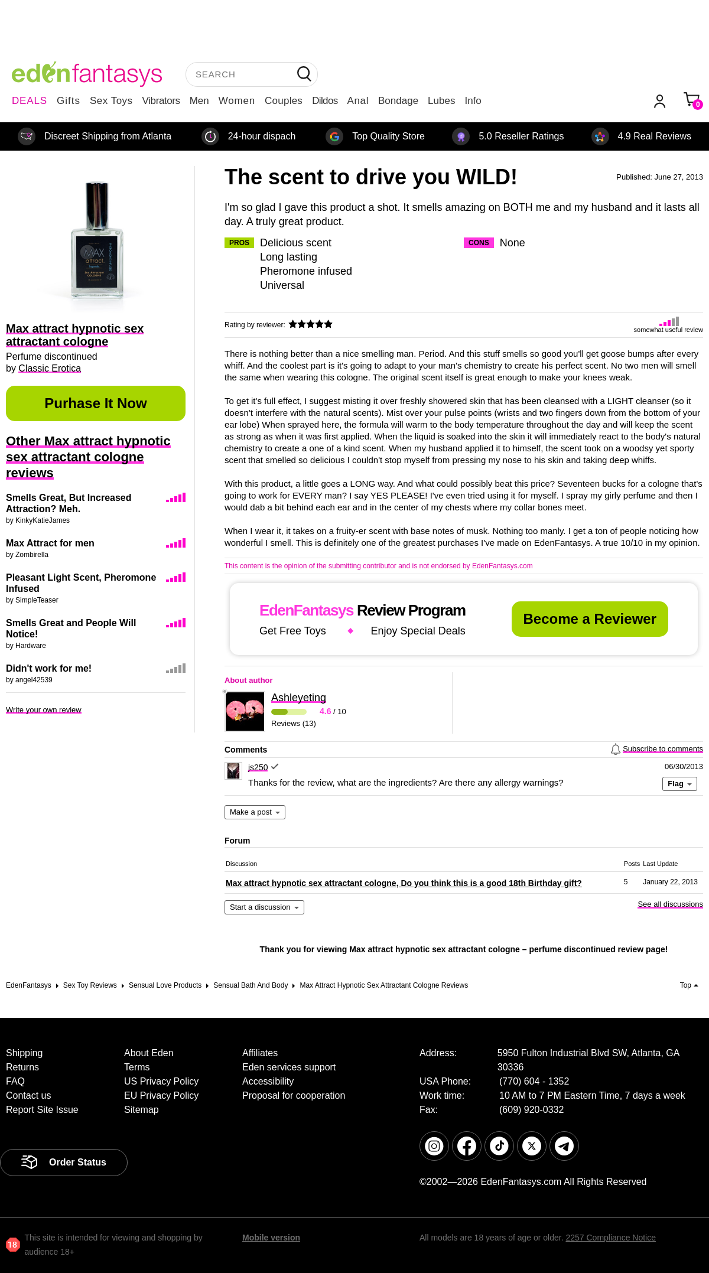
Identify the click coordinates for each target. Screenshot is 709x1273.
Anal (358, 100)
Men (199, 100)
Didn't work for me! (49, 668)
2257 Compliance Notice (610, 1237)
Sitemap (141, 1110)
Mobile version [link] (271, 1237)
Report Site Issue (42, 1110)
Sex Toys (111, 100)
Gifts (68, 100)
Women (237, 100)
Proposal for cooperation (293, 1095)
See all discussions (670, 904)
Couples (284, 100)
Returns (22, 1067)
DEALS (29, 100)
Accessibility (268, 1081)
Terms (137, 1067)
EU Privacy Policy (161, 1095)
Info (472, 100)
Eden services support (289, 1067)
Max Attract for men (50, 543)
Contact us (28, 1095)
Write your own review (44, 709)
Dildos (324, 100)
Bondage (398, 100)
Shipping (24, 1053)
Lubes (441, 100)
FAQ (15, 1081)
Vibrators (161, 100)
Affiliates (260, 1053)
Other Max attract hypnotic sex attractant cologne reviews (88, 457)
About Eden (149, 1053)
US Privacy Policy (161, 1081)
